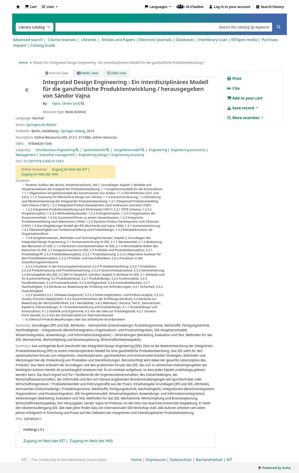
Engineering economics (188, 150)
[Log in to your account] (230, 6)
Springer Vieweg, (73, 131)
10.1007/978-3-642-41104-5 (43, 161)
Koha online (18, 6)
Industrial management (57, 155)
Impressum (156, 459)
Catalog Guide (42, 45)
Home (23, 62)
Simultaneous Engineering (55, 150)
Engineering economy (127, 155)
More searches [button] (243, 117)
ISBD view (116, 73)
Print (234, 78)
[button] (31, 6)
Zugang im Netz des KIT (69, 169)
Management (26, 155)
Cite (233, 88)
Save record (241, 107)
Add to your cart (245, 98)
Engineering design (93, 155)
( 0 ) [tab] (33, 429)
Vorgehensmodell (127, 150)
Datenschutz (181, 459)
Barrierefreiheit (209, 459)
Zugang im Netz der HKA (39, 174)
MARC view (87, 73)
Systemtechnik (94, 150)
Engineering (158, 150)
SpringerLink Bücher (41, 124)
